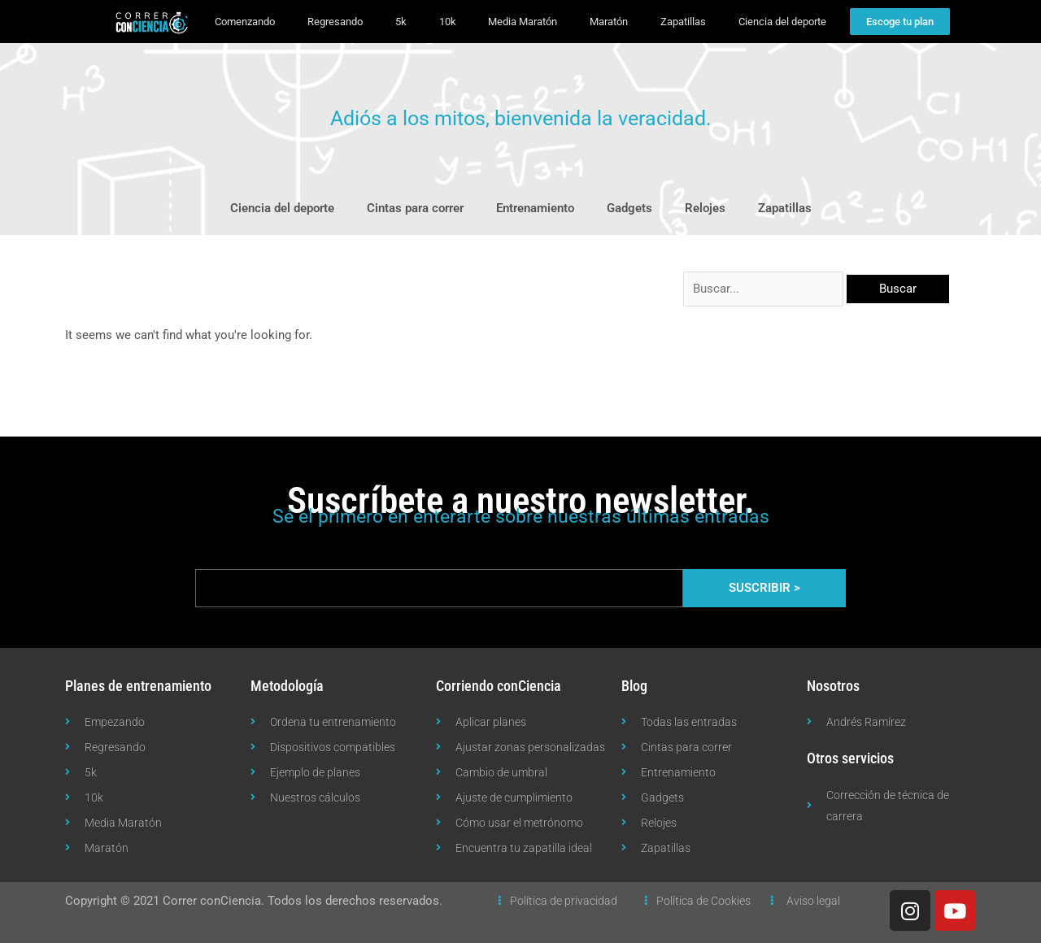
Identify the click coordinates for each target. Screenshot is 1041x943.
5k (401, 21)
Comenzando (245, 21)
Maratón (609, 21)
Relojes (705, 208)
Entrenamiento (535, 208)
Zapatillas (683, 21)
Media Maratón (522, 21)
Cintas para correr (415, 208)
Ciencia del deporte (782, 21)
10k (447, 21)
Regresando (335, 21)
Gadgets (629, 208)
